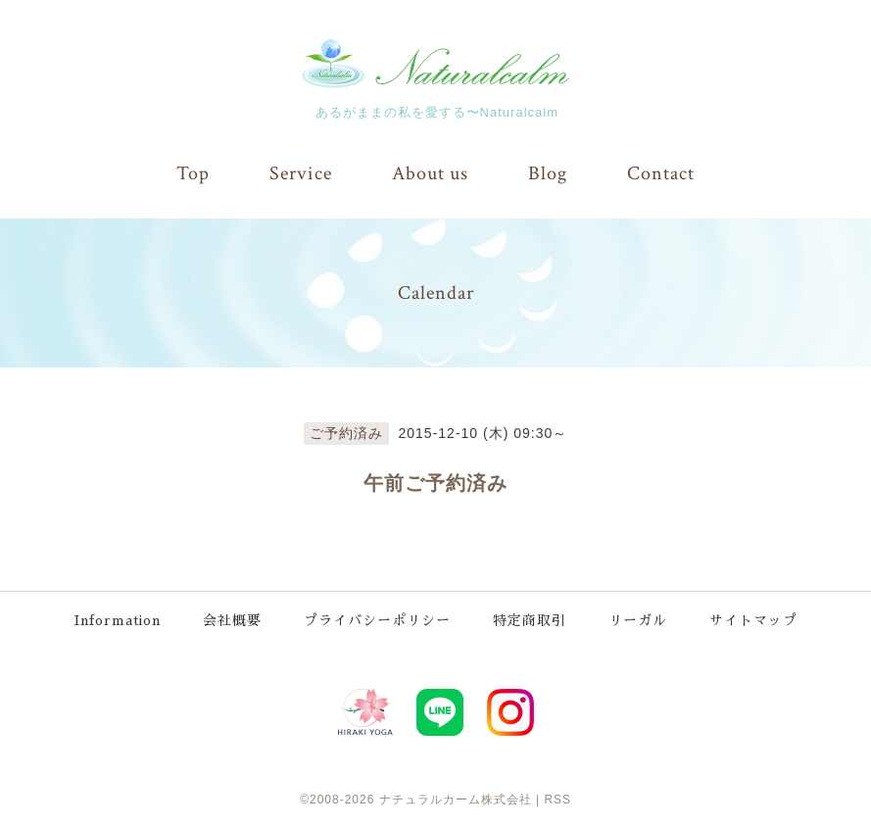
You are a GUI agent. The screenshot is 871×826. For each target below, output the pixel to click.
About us (430, 173)
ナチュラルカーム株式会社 (455, 795)
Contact (661, 173)
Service (300, 173)
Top (193, 173)
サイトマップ (755, 618)
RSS (557, 795)
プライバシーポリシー (379, 618)
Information (117, 618)
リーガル (639, 618)
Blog (547, 173)
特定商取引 (531, 618)
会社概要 (234, 618)
